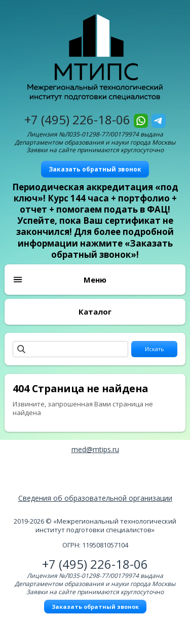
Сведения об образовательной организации (95, 498)
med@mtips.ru (95, 449)
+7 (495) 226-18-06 (77, 119)
